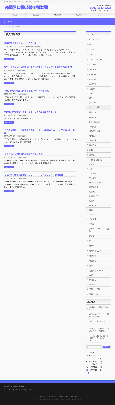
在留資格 (37, 46)
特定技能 (92, 136)
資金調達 (92, 103)
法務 (91, 93)
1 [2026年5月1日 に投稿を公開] (95, 358)
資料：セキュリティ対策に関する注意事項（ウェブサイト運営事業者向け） (38, 67)
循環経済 (92, 280)
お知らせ (92, 54)
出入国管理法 (94, 122)
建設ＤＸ (92, 205)
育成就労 (92, 140)
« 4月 (88, 373)
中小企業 (21, 46)
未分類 (92, 236)
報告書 (92, 89)
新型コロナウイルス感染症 (99, 230)
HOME (6, 26)
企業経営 (92, 80)
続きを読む (9, 59)
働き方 (92, 164)
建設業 (92, 155)
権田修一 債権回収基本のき (99, 308)
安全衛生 (92, 178)
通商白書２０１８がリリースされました (22, 43)
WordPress (46, 399)
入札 (91, 169)
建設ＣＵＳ (93, 201)
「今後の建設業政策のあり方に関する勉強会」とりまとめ (99, 338)
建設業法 (92, 192)
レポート (92, 65)
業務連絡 (92, 256)
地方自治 (92, 145)
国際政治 (92, 112)
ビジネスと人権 (95, 60)
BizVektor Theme (58, 399)
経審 (91, 210)
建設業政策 (93, 187)
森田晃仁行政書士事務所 (54, 396)
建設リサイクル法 (96, 183)
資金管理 (92, 214)
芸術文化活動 (94, 289)
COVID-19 (93, 39)
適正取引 (92, 219)
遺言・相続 (93, 294)
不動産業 (92, 69)
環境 (91, 266)
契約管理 (92, 173)
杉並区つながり (95, 251)
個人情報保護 (29, 46)
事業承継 (92, 84)
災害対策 (92, 261)
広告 (91, 150)
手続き (92, 224)
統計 (91, 98)
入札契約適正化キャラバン (99, 322)
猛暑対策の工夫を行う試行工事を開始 (99, 315)
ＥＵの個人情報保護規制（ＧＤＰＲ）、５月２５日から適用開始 (33, 175)
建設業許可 (93, 196)
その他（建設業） (96, 160)
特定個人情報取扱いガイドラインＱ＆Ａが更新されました (30, 112)
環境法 (92, 284)
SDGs (91, 50)
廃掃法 (92, 275)
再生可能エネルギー (97, 271)
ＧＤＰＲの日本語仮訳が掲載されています (23, 154)
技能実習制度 (94, 131)
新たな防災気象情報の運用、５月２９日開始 (99, 330)
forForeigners (94, 45)
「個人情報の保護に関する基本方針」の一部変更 (26, 91)
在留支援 (92, 127)
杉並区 (92, 246)
